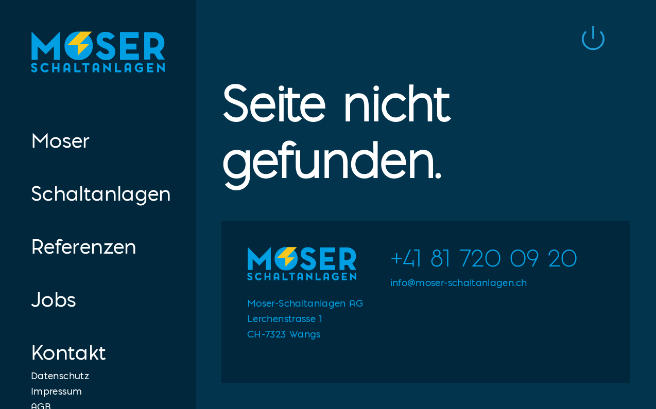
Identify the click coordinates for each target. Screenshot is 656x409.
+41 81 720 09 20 (484, 258)
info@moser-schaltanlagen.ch (458, 282)
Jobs (53, 299)
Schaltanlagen (98, 193)
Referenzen (84, 246)
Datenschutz (60, 375)
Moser (60, 140)
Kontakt (69, 352)
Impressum (56, 391)
